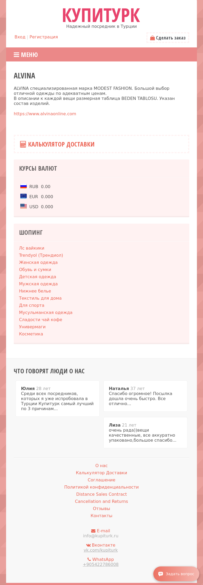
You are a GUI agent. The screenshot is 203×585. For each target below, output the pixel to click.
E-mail (101, 533)
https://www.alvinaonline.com (45, 113)
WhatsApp (101, 562)
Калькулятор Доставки (57, 144)
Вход (20, 36)
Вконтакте (101, 548)
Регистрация (44, 36)
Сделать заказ (168, 37)
